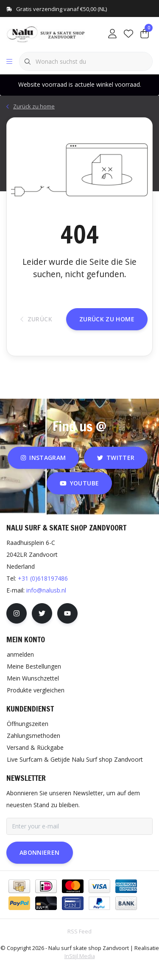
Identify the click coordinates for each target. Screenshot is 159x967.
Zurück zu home (106, 319)
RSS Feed (79, 931)
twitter (115, 458)
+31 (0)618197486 (43, 578)
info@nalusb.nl (46, 590)
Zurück (36, 319)
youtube (79, 483)
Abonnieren (40, 852)
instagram (43, 458)
